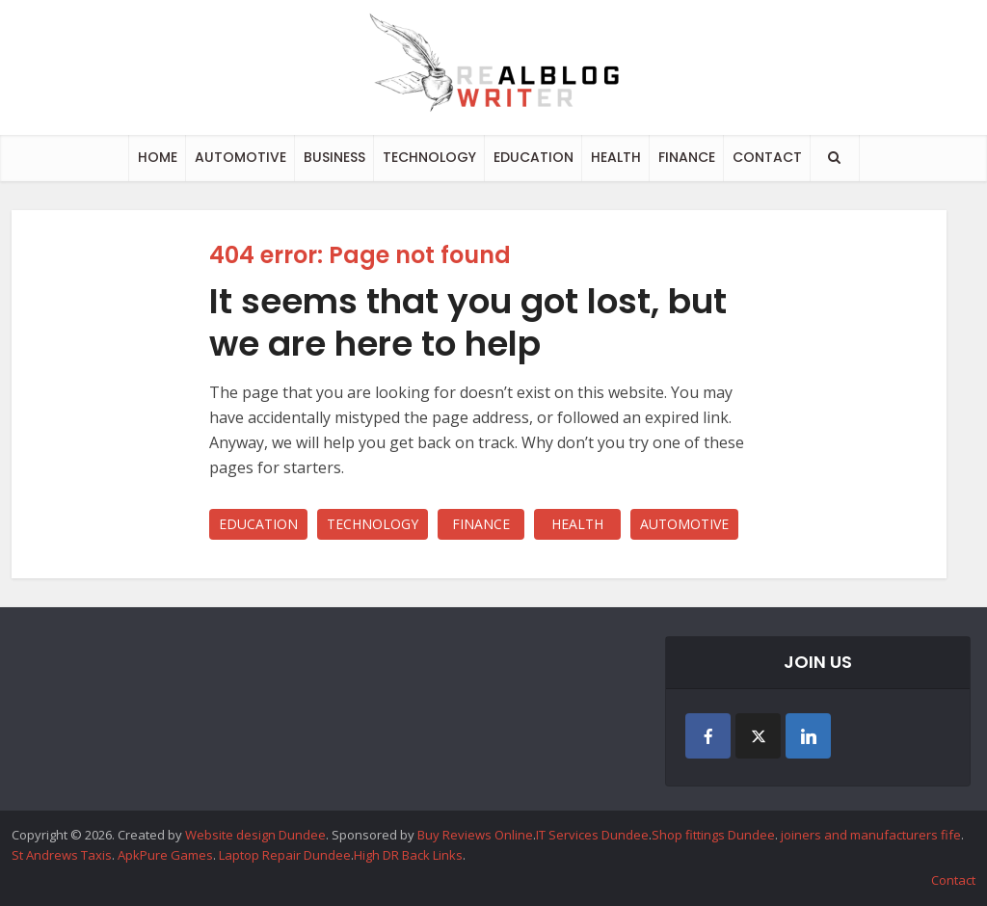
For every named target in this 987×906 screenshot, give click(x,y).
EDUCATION (534, 157)
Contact (953, 880)
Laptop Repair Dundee (285, 855)
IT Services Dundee (592, 834)
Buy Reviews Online (475, 834)
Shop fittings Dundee (713, 834)
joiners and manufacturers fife (871, 834)
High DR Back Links (408, 855)
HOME (157, 157)
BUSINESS (334, 157)
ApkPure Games (165, 855)
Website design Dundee (255, 834)
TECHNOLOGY (429, 157)
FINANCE (686, 157)
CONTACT (767, 157)
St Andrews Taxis (62, 855)
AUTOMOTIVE (240, 157)
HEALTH (616, 157)
